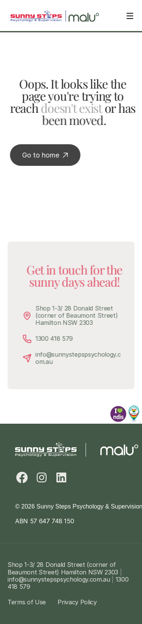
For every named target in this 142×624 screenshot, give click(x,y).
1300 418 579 (56, 338)
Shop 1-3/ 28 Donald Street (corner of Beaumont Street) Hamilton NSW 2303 (80, 315)
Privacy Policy (77, 602)
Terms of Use (27, 602)
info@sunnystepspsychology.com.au (80, 358)
